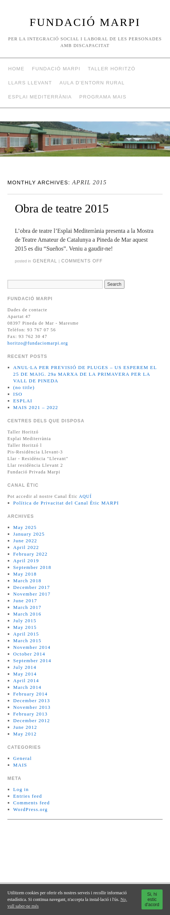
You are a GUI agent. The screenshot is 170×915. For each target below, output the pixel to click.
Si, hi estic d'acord (152, 899)
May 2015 (25, 627)
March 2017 (27, 607)
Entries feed (27, 796)
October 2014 (29, 654)
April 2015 (26, 634)
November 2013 (32, 707)
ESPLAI (23, 400)
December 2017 (31, 587)
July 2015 (25, 620)
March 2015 (27, 640)
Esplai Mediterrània (40, 97)
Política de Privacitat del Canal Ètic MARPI (66, 503)
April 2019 (26, 560)
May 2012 (25, 734)
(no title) (24, 387)
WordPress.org (30, 809)
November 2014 (32, 647)
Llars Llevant (30, 83)
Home (16, 68)
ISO (18, 394)
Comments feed (31, 802)
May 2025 (25, 527)
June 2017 (25, 600)
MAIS (20, 765)
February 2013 (30, 714)
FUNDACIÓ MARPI (85, 22)
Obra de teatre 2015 (62, 208)
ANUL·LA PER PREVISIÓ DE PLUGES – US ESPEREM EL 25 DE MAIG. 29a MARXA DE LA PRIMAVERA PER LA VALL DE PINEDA (85, 374)
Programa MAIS (102, 97)
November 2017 (32, 594)
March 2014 (27, 687)
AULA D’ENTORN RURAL (92, 83)
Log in (21, 789)
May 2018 (25, 574)
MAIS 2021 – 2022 (36, 407)
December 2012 (31, 720)
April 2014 (26, 680)
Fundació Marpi (56, 68)
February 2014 (30, 694)
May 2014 (25, 674)
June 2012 (25, 727)
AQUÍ (85, 496)
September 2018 (32, 567)
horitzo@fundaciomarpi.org (37, 343)
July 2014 (25, 667)
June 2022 (25, 540)
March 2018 (27, 580)
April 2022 (26, 547)
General (45, 261)
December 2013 (31, 700)
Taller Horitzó (111, 68)
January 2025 (29, 534)
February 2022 (30, 554)
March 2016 (27, 614)
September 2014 (32, 660)
